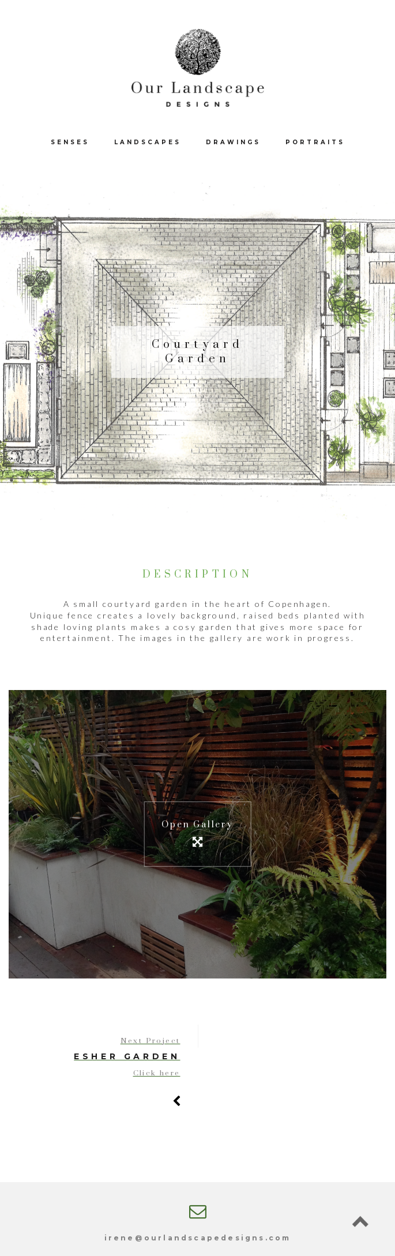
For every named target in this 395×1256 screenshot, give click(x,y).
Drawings (233, 142)
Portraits (315, 142)
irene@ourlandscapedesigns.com (197, 1237)
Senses (70, 142)
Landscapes (147, 142)
